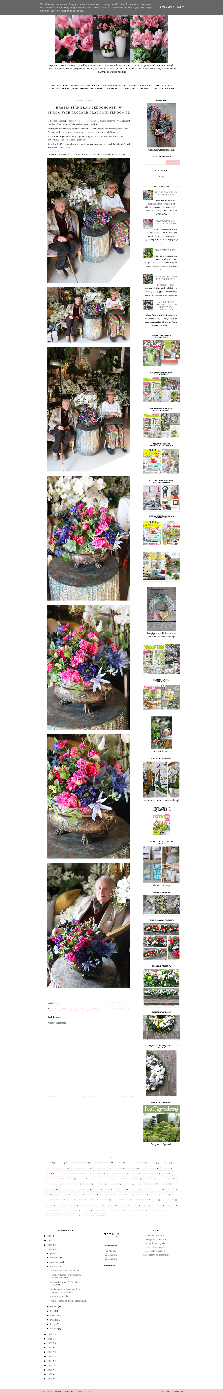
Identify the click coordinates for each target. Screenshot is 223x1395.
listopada (54, 1257)
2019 (50, 1347)
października (56, 1262)
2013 (50, 1374)
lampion (166, 1163)
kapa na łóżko (169, 1200)
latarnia (128, 1184)
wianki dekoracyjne (102, 1163)
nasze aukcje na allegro (156, 1251)
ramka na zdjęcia (158, 1210)
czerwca (54, 1315)
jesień (153, 1163)
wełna (81, 1200)
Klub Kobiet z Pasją (122, 1200)
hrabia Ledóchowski (81, 1008)
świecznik (150, 1179)
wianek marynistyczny (99, 1200)
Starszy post (127, 1096)
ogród (119, 1163)
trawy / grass (131, 88)
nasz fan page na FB (156, 1235)
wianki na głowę (163, 86)
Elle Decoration (52, 1210)
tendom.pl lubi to (149, 1168)
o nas (156, 88)
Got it (180, 7)
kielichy (166, 1168)
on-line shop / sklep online (85, 86)
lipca (52, 1311)
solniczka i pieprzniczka (68, 1215)
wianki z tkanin (62, 1194)
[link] (55, 151)
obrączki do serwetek (54, 1200)
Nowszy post (51, 1096)
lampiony (132, 1168)
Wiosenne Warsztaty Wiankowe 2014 (165, 193)
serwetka (49, 1215)
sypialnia (171, 1189)
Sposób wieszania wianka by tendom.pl (166, 222)
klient (104, 1008)
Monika (112, 1251)
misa (108, 1189)
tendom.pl (102, 1010)
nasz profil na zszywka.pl (156, 1243)
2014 (50, 1370)
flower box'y (113, 88)
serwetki (111, 1205)
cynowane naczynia (118, 1173)
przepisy (70, 1179)
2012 (50, 1378)
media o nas (168, 88)
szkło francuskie (151, 1173)
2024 (50, 1245)
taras (71, 1200)
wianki (61, 1163)
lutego (53, 1324)
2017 (50, 1356)
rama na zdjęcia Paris (137, 1210)
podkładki (100, 1210)
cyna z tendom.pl (166, 1179)
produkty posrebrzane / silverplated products (127, 86)
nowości (118, 1168)
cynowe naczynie (72, 1184)
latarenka (101, 1184)
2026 (50, 1236)
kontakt (145, 88)
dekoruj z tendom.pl (60, 1008)
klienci (96, 1008)
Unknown (112, 1255)
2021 (50, 1339)
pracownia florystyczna (60, 1010)
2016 (50, 1361)
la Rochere (135, 1179)
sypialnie (124, 1205)
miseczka (135, 1189)
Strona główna (59, 86)
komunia (135, 1173)
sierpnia (54, 1306)
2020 (50, 1343)
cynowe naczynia (53, 1184)
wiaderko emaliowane (93, 1215)
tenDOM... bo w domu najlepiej (68, 1392)
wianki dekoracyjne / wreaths (88, 88)
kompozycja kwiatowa (119, 1008)
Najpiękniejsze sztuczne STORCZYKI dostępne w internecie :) (166, 306)
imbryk (88, 1184)
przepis (48, 1173)
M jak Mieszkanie (71, 1210)
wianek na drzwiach (137, 1163)
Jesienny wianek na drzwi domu (64, 1270)
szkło (48, 1194)
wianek (48, 1163)
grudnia (54, 1253)
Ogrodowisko (84, 1189)
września (54, 1266)
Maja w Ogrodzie (97, 1179)
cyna (60, 1173)
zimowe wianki (67, 1189)
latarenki (115, 1184)
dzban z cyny (51, 1189)
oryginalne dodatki (53, 1179)
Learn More (167, 7)
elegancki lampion (117, 1179)
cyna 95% (121, 1194)
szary (136, 1205)
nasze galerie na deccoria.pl (156, 1255)
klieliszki (49, 1205)
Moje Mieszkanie (141, 1200)
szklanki (165, 1184)
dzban (166, 1173)
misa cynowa (121, 1189)
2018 (50, 1352)
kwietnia (54, 1320)
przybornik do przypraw (92, 1205)
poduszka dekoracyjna (146, 1184)
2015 (50, 1365)
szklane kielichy (75, 1173)
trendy (82, 1179)
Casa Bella (92, 1194)
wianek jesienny (102, 1168)
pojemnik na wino (116, 1210)
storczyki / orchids (59, 88)
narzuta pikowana (138, 1194)
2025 (50, 1240)
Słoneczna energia (166, 250)
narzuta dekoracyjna (153, 1189)
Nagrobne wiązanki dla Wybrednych (166, 278)
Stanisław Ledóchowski (84, 1010)
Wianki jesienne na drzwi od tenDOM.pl (68, 1301)
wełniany (158, 1205)
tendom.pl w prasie (95, 1173)
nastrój (86, 1210)
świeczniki (78, 1194)
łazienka (171, 1205)
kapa (156, 1200)
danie (98, 1189)
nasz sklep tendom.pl (156, 1247)
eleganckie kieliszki (81, 1168)
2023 (50, 1249)
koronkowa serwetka (67, 1205)
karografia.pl (177, 1392)
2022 (50, 1334)
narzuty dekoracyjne (160, 1194)
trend (146, 1205)
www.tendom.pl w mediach (56, 1168)
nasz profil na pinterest (156, 1239)
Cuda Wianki (107, 1194)
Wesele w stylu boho (59, 1296)
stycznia (54, 1328)
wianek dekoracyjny (79, 1163)
